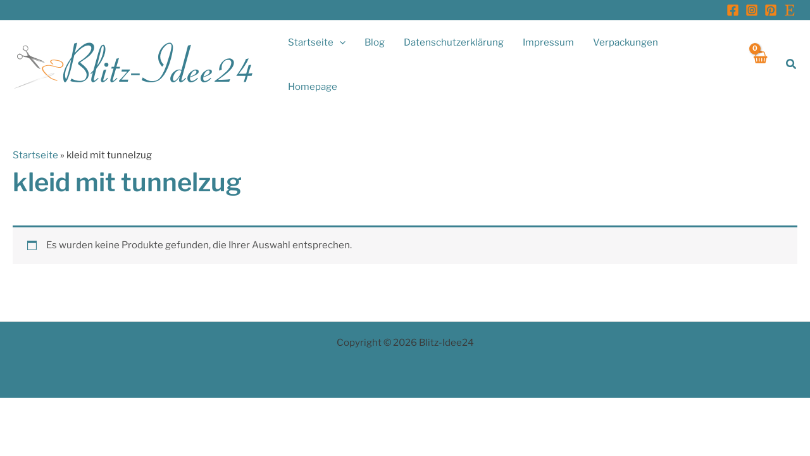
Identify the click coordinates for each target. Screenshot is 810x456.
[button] (791, 64)
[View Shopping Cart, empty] (760, 64)
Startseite (35, 155)
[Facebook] (732, 10)
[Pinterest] (770, 10)
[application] (339, 42)
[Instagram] (751, 10)
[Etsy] (789, 10)
